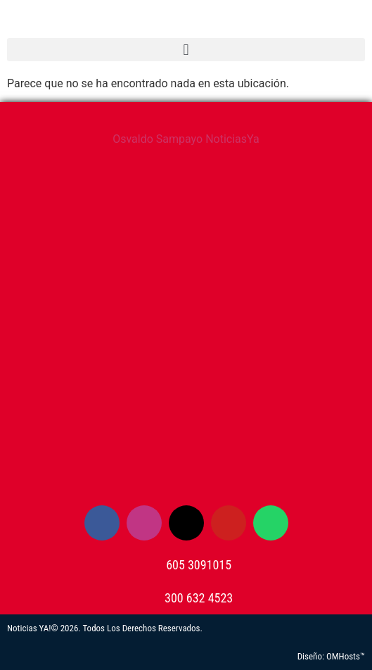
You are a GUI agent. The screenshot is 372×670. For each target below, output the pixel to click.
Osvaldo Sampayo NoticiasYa (186, 139)
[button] (186, 49)
